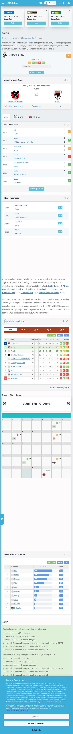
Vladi (18, 289)
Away (66, 335)
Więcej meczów (36, 189)
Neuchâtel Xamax (15, 101)
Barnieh (17, 579)
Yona (16, 600)
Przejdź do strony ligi (59, 387)
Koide (30, 289)
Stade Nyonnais (16, 374)
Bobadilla (17, 608)
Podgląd (37, 106)
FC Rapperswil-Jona (18, 363)
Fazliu (51, 286)
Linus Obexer (27, 293)
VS (36, 94)
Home (3, 38)
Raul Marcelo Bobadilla (49, 293)
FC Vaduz (14, 343)
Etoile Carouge (16, 367)
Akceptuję (36, 717)
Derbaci (42, 289)
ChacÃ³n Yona (8, 293)
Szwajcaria (13, 38)
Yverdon (13, 351)
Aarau (57, 101)
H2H (60, 106)
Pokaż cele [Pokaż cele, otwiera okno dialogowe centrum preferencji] (36, 730)
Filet (39, 286)
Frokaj (55, 289)
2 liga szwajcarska (27, 38)
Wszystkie (51, 335)
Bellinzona (14, 378)
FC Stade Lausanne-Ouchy (20, 359)
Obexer (16, 604)
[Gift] (40, 2)
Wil (12, 370)
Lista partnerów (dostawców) (17, 710)
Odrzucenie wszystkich (36, 723)
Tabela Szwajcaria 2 (17, 321)
